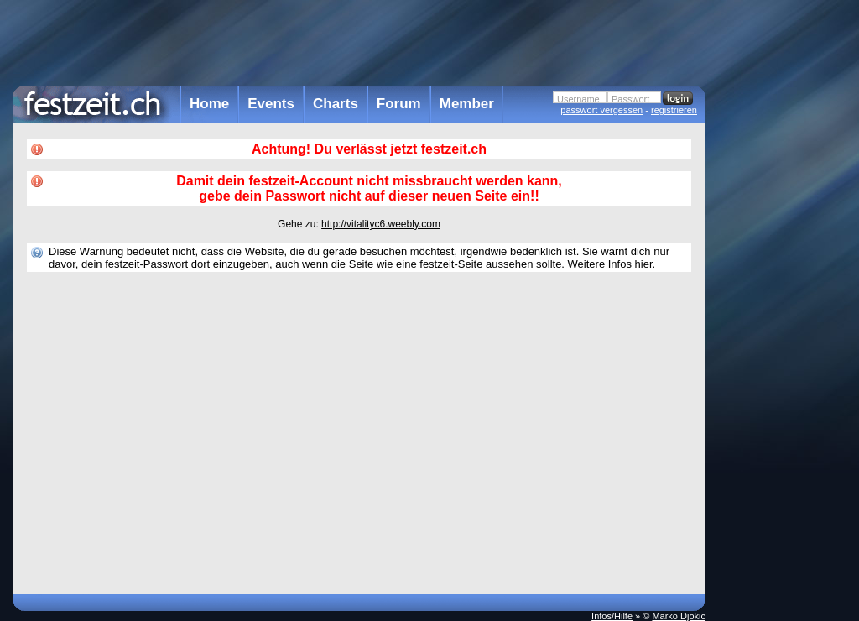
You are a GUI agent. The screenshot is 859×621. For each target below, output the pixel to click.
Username (578, 99)
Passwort (630, 99)
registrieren (674, 110)
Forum (399, 104)
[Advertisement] (779, 338)
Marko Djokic (678, 616)
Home (209, 104)
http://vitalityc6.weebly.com (380, 224)
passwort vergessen (601, 110)
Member (467, 104)
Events (270, 104)
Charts (335, 104)
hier (644, 264)
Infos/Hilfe (612, 616)
